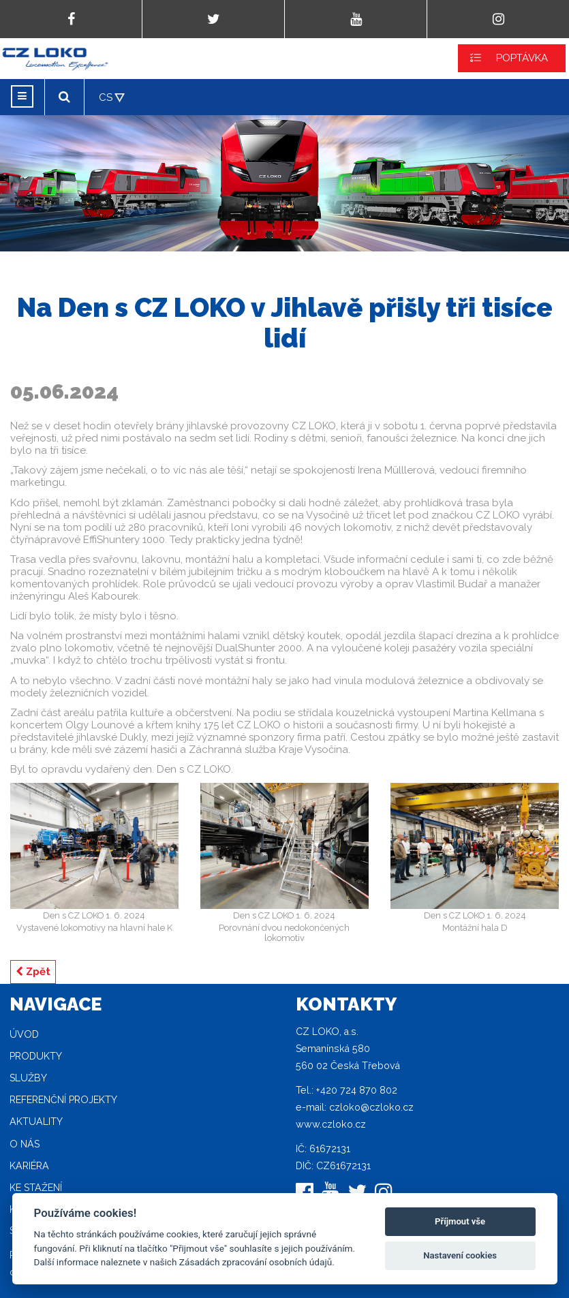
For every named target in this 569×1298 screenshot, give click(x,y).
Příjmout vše (460, 1221)
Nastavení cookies (460, 1255)
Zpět (33, 971)
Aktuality (36, 1121)
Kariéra (29, 1165)
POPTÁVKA (522, 58)
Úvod (24, 1034)
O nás (25, 1144)
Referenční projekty (63, 1099)
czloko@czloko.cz (371, 1107)
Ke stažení (36, 1187)
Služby (28, 1077)
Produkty (36, 1056)
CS (105, 97)
